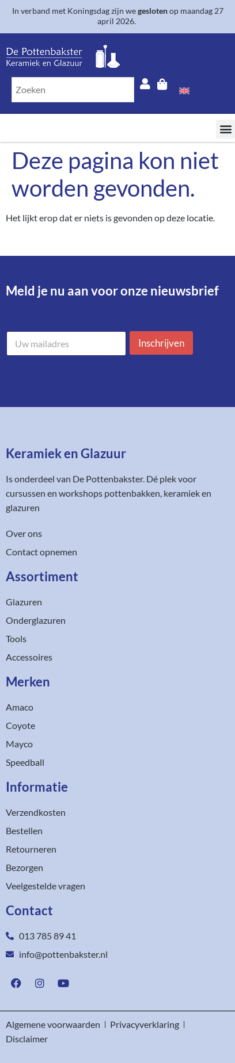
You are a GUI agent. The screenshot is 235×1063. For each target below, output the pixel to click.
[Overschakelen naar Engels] (184, 89)
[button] (225, 129)
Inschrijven (161, 343)
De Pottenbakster (108, 478)
